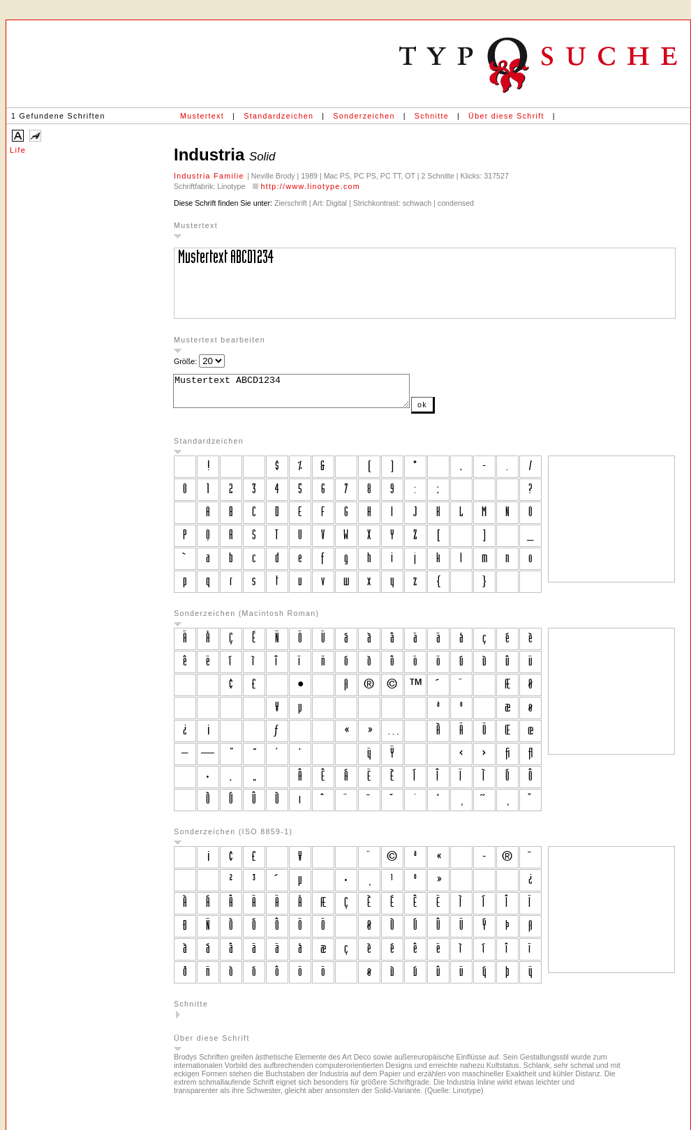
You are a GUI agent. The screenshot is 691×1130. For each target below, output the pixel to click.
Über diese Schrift (506, 116)
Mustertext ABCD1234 (305, 394)
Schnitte (432, 116)
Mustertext (202, 116)
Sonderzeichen (363, 116)
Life (18, 150)
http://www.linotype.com (310, 186)
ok (450, 411)
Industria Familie (210, 176)
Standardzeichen (278, 116)
